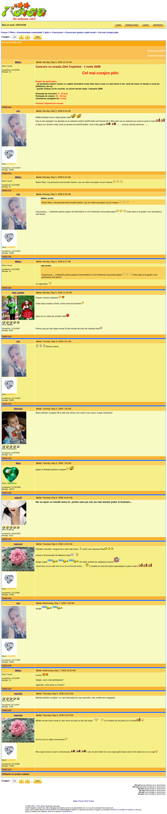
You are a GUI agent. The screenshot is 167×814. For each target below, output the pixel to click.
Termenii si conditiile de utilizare (122, 810)
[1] (15, 37)
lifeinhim (18, 408)
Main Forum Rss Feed (83, 801)
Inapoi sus (6, 107)
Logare (146, 25)
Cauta (118, 25)
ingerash (18, 544)
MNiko (18, 62)
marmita (18, 693)
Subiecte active (131, 25)
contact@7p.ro (66, 811)
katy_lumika (18, 292)
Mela (18, 463)
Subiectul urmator (156, 55)
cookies (48, 810)
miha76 (18, 497)
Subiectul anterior (156, 51)
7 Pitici (37, 806)
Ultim (38, 37)
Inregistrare (158, 25)
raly (18, 111)
